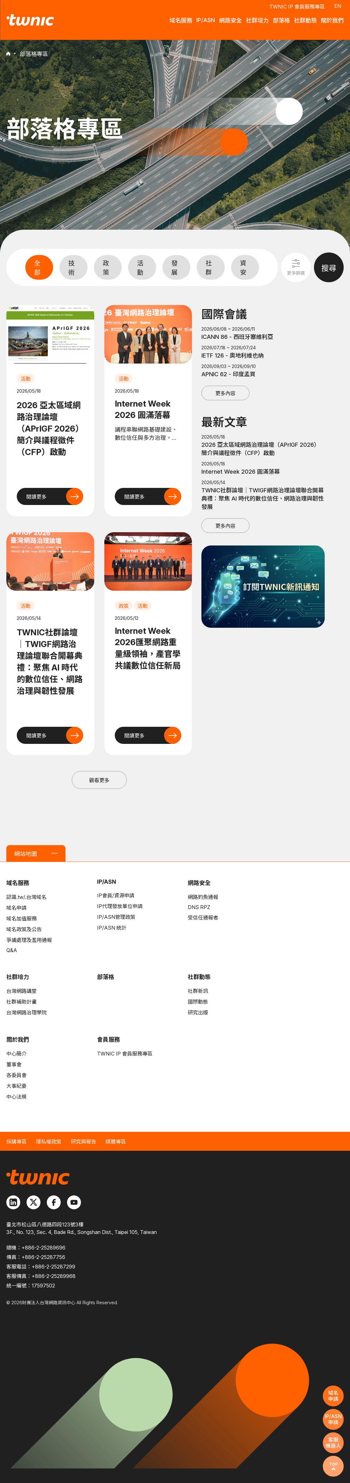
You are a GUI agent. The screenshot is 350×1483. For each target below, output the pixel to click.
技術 (71, 267)
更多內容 (225, 393)
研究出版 (198, 1012)
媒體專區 (116, 1141)
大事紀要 (16, 1086)
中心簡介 (16, 1053)
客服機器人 (333, 1442)
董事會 (13, 1064)
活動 (140, 267)
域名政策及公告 (24, 929)
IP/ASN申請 (333, 1419)
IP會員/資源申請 (115, 895)
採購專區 (16, 1141)
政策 (106, 267)
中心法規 (16, 1097)
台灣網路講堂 (21, 991)
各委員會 (16, 1075)
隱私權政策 (48, 1141)
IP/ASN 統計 (111, 928)
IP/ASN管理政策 (116, 917)
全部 (37, 267)
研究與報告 (83, 1141)
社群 (209, 267)
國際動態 (198, 1002)
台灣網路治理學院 (26, 1012)
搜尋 (328, 268)
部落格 (105, 977)
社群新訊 (198, 991)
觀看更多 (99, 780)
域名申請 (16, 908)
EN (337, 6)
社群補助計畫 (21, 1002)
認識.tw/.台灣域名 (26, 897)
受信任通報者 (203, 917)
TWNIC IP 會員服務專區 (297, 6)
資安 (243, 267)
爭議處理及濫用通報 (29, 940)
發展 (174, 267)
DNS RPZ (199, 907)
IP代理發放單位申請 (120, 906)
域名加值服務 (21, 918)
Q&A (11, 950)
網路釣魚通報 (203, 897)
